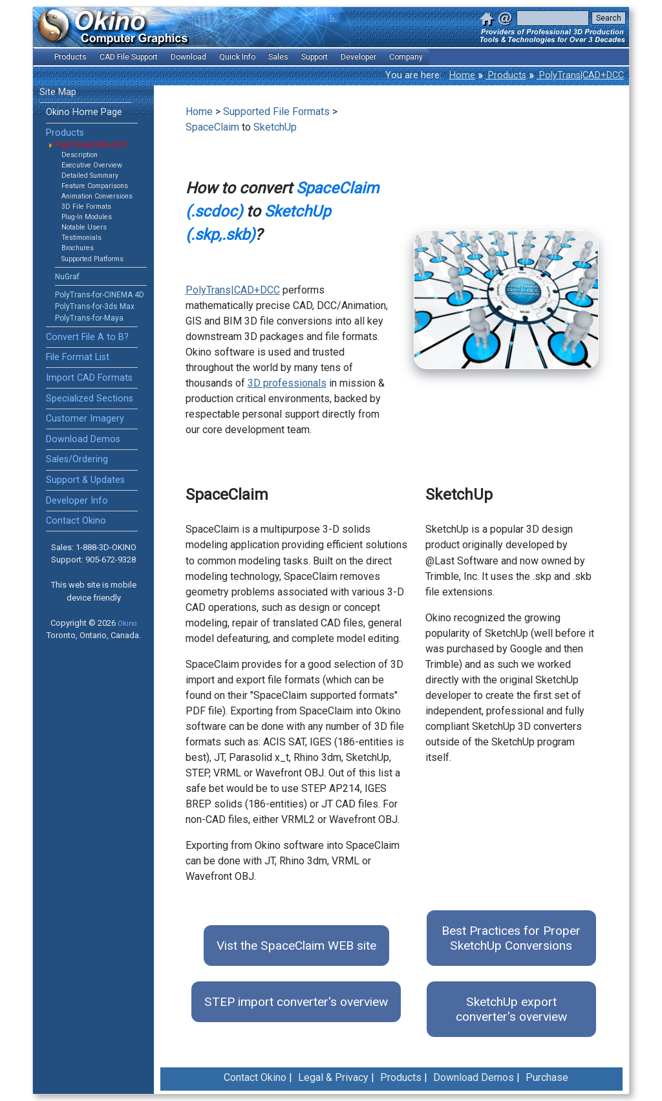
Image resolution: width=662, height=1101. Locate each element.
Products (506, 75)
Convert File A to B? (87, 337)
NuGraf (67, 276)
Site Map (57, 92)
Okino (127, 623)
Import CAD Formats (89, 377)
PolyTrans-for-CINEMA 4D (99, 294)
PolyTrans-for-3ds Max (94, 306)
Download (188, 56)
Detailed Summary (89, 175)
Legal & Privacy (333, 1077)
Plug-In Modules (86, 217)
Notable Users (84, 227)
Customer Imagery (85, 418)
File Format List (77, 357)
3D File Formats (86, 206)
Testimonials (81, 237)
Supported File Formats (276, 111)
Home (462, 75)
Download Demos (83, 439)
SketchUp (275, 127)
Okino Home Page (84, 112)
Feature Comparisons (94, 186)
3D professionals (287, 383)
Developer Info (77, 500)
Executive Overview (91, 165)
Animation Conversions (97, 196)
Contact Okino (76, 520)
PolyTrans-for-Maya (89, 318)
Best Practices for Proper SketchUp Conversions (511, 938)
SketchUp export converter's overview (511, 1009)
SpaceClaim (212, 127)
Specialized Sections (89, 398)
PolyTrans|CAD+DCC (580, 75)
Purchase (547, 1077)
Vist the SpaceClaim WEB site (296, 945)
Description (79, 155)
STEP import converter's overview (296, 1001)
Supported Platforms (92, 259)
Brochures (77, 248)
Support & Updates (85, 480)
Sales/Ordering (77, 459)
